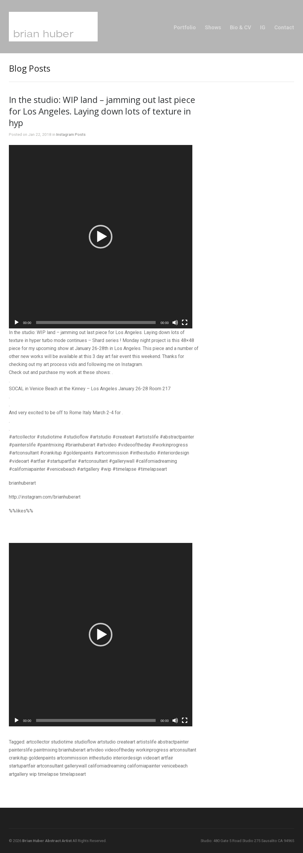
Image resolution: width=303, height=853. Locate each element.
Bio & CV (240, 27)
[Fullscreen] (185, 322)
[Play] (17, 322)
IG (262, 27)
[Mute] (175, 322)
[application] (100, 236)
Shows (213, 27)
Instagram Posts (71, 134)
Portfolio (185, 27)
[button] (100, 237)
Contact (284, 27)
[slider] (96, 322)
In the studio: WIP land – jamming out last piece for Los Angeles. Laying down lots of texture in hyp (102, 111)
